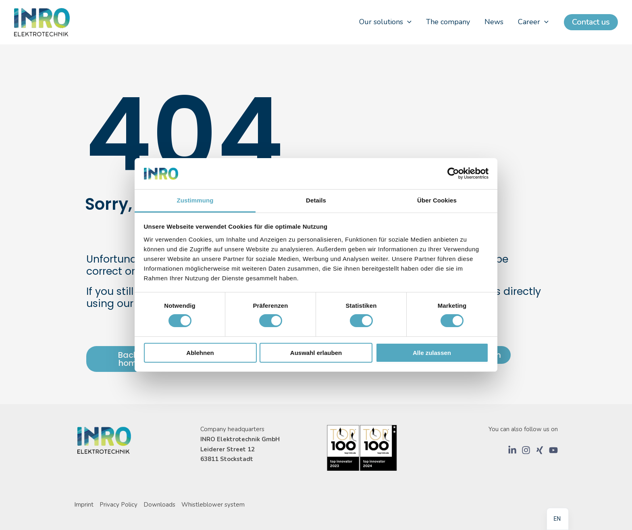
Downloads (159, 505)
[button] (591, 22)
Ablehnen (200, 352)
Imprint (84, 505)
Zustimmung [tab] (195, 200)
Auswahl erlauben (316, 352)
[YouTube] (553, 450)
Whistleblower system (213, 505)
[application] (407, 22)
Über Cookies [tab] (437, 200)
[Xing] (539, 450)
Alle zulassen (432, 352)
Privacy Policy (118, 505)
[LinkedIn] (512, 450)
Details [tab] (316, 200)
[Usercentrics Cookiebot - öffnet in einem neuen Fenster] (453, 173)
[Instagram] (526, 450)
